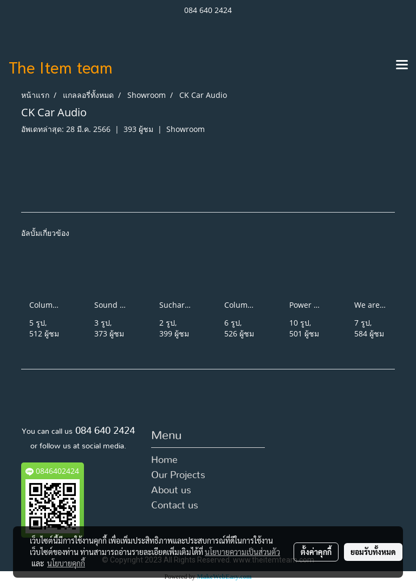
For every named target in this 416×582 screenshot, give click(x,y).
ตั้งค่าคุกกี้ (316, 552)
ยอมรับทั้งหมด (373, 552)
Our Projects (178, 475)
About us (171, 490)
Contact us (174, 506)
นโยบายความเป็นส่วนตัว (242, 552)
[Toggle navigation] (402, 65)
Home (164, 460)
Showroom (185, 129)
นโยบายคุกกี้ (66, 563)
